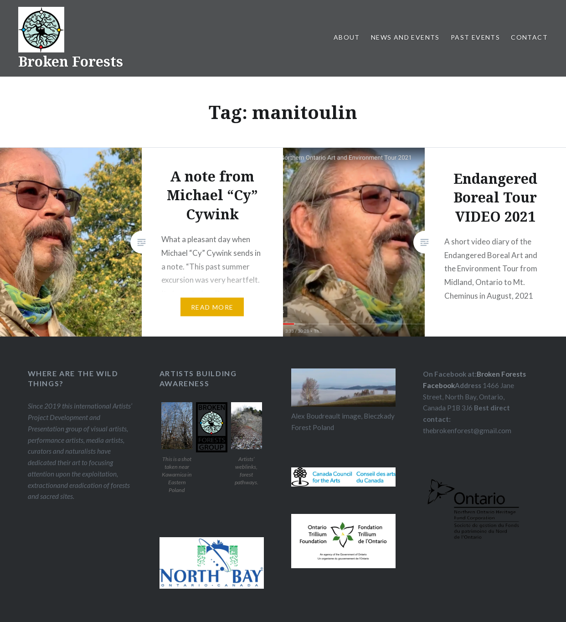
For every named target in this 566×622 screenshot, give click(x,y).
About (347, 37)
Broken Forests (70, 61)
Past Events (475, 37)
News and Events (405, 37)
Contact (529, 37)
